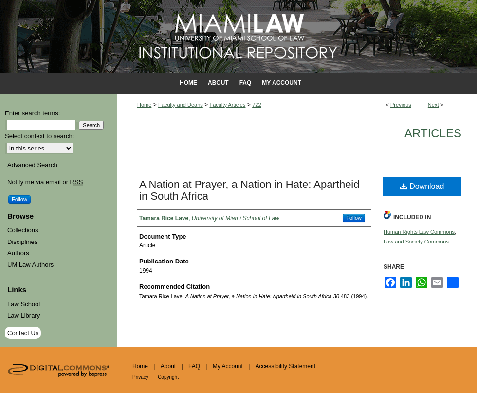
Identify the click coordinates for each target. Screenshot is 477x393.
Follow (354, 218)
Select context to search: (39, 136)
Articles (432, 133)
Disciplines (22, 241)
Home (144, 105)
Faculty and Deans (180, 105)
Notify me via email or (45, 182)
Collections (22, 230)
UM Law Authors (30, 264)
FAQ (194, 366)
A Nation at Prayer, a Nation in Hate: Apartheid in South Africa (249, 190)
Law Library (23, 315)
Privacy (140, 377)
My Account (228, 366)
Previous (400, 105)
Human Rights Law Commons (419, 232)
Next (433, 105)
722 (256, 105)
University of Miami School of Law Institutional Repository (238, 36)
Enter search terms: (32, 113)
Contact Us (22, 333)
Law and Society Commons (416, 241)
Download (422, 186)
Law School (23, 304)
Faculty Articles (227, 105)
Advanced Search (32, 164)
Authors (18, 253)
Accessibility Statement (285, 366)
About (168, 366)
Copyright (168, 377)
